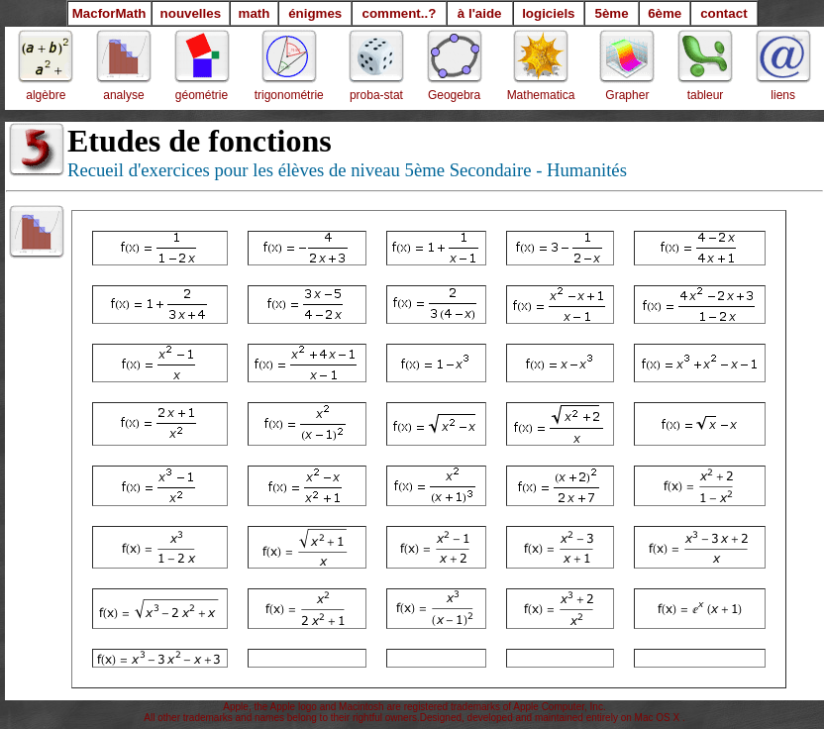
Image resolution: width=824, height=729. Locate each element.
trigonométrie (289, 95)
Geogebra (454, 95)
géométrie (201, 95)
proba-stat (376, 95)
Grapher (627, 95)
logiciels (548, 13)
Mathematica (541, 95)
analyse (123, 95)
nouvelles (190, 13)
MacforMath (109, 13)
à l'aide (480, 13)
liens (783, 95)
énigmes (315, 13)
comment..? (399, 13)
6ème (664, 13)
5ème (611, 13)
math (254, 13)
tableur (705, 95)
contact (723, 13)
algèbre (45, 95)
